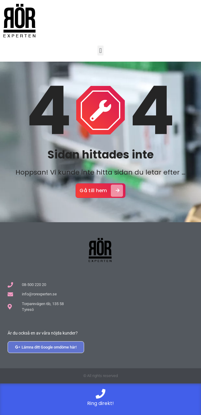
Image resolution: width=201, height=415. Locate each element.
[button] (100, 51)
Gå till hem (101, 191)
